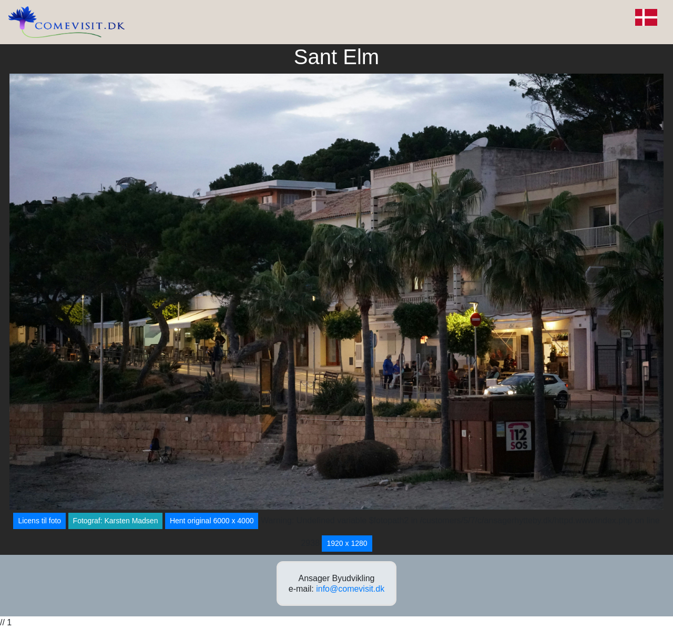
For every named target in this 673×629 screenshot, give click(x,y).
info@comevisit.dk (350, 588)
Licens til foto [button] (39, 520)
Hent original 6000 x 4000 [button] (212, 520)
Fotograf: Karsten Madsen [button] (115, 520)
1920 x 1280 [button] (347, 543)
